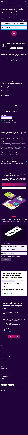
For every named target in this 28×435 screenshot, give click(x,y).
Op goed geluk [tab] (6, 286)
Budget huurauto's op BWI (7, 293)
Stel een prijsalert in (9, 331)
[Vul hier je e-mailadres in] (15, 253)
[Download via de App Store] (11, 385)
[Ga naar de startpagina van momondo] (8, 1)
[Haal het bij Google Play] (13, 48)
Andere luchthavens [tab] (20, 280)
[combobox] (3, 19)
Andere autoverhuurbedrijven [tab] (9, 280)
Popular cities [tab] (5, 283)
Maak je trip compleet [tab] (14, 283)
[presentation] (20, 47)
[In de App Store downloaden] (20, 48)
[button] (2, 2)
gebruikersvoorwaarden (22, 261)
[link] (14, 184)
